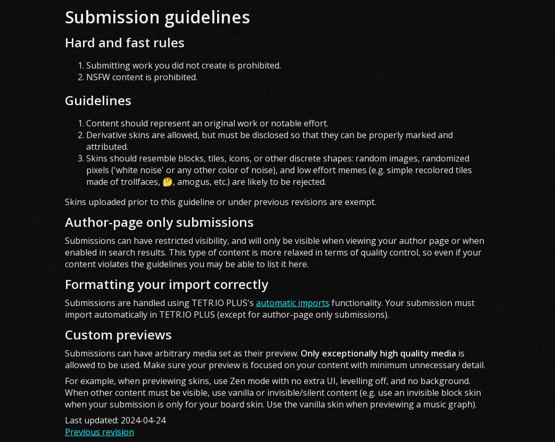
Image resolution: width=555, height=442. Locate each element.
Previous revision (99, 432)
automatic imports (292, 303)
